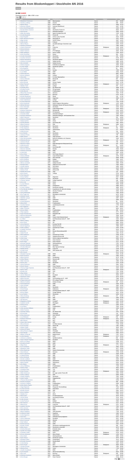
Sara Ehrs (23, 416)
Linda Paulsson (25, 401)
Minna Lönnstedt (25, 162)
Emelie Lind (24, 271)
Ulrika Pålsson (24, 259)
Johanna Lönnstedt (26, 61)
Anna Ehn (23, 231)
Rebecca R (24, 199)
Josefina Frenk (25, 297)
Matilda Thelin (24, 85)
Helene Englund (25, 64)
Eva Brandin (24, 290)
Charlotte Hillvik (25, 113)
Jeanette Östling (25, 311)
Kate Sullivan (24, 422)
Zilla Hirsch (24, 287)
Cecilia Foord (24, 250)
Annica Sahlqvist (25, 75)
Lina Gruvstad (24, 325)
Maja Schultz (24, 40)
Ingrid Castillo (24, 378)
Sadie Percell (24, 233)
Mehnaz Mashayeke (26, 215)
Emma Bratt (24, 313)
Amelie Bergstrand (26, 96)
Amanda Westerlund (26, 360)
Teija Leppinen (25, 211)
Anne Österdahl (25, 106)
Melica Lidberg (25, 220)
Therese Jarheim (25, 180)
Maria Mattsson (25, 234)
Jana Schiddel (24, 285)
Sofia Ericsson (24, 131)
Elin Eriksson (24, 402)
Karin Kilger (24, 241)
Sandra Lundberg (25, 22)
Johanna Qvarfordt (26, 98)
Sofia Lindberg (25, 227)
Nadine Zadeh (24, 327)
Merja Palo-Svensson (26, 92)
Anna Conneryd (25, 420)
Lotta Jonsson (24, 399)
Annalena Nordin (25, 343)
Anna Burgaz (24, 457)
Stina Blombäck (25, 409)
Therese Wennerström (27, 380)
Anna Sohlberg (25, 159)
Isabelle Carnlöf (25, 303)
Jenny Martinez (25, 224)
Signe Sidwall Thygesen (27, 339)
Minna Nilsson (24, 43)
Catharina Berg (25, 355)
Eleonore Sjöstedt (25, 148)
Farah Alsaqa (24, 289)
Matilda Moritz (24, 248)
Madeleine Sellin (25, 348)
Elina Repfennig (25, 350)
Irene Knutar (24, 444)
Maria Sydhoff (24, 362)
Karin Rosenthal (25, 54)
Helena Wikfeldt (25, 155)
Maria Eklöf (24, 203)
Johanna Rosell (25, 141)
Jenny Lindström (25, 217)
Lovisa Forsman (25, 388)
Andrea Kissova (25, 423)
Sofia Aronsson (25, 145)
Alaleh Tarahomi (25, 50)
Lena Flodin (24, 236)
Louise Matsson (25, 183)
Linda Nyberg (24, 443)
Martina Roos (24, 448)
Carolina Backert (25, 204)
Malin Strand (24, 136)
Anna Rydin (24, 436)
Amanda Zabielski (25, 243)
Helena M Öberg (25, 329)
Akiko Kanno (24, 427)
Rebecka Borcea (25, 140)
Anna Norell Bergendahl (27, 28)
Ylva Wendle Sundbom (27, 189)
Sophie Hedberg (25, 376)
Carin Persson (24, 371)
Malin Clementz (25, 261)
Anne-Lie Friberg (25, 341)
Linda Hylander (25, 336)
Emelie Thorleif (25, 425)
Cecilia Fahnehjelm (26, 56)
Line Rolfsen (24, 294)
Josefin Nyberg (25, 166)
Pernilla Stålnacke (25, 247)
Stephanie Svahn (25, 276)
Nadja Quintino (25, 120)
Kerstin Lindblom (25, 359)
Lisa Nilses (24, 306)
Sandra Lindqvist (25, 112)
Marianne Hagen (25, 143)
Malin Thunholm (25, 208)
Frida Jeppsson (25, 127)
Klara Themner (25, 84)
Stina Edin (23, 77)
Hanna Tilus (24, 262)
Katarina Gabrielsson (26, 110)
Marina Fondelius (25, 282)
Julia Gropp (24, 238)
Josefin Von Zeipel (26, 430)
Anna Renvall (24, 82)
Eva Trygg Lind (25, 194)
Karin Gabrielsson (25, 99)
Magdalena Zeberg (26, 301)
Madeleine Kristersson (27, 21)
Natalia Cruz (24, 394)
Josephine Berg (25, 369)
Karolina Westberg (26, 245)
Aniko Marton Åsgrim (26, 385)
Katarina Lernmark (26, 178)
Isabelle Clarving (25, 406)
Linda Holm (24, 152)
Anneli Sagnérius (25, 225)
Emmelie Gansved (26, 441)
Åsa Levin (23, 453)
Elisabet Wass (24, 164)
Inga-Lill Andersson (26, 213)
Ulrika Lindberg (25, 374)
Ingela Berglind (25, 157)
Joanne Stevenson (26, 47)
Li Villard (23, 218)
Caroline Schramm (26, 57)
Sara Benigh (24, 332)
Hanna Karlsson (25, 49)
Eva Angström (24, 68)
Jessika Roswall (25, 446)
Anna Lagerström (25, 353)
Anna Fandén (24, 108)
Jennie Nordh (24, 397)
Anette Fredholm (25, 129)
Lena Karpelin (24, 451)
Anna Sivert (24, 222)
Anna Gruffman (25, 94)
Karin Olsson (24, 437)
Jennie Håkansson (26, 275)
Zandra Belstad (25, 122)
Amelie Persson (25, 390)
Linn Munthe (24, 133)
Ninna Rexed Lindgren (27, 331)
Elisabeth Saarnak (26, 254)
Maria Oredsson (25, 124)
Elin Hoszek (24, 252)
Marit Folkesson (25, 117)
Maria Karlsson (25, 257)
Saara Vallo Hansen (26, 322)
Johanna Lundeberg (26, 338)
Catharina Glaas (25, 413)
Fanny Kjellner (24, 176)
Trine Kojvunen (25, 175)
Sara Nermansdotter (26, 138)
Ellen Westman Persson (27, 38)
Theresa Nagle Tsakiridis (27, 268)
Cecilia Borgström (25, 35)
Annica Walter (24, 210)
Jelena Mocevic (25, 73)
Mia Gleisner (24, 320)
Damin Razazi (24, 266)
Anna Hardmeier (25, 103)
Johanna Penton (25, 134)
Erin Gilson (24, 185)
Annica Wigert (24, 292)
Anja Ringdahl (24, 36)
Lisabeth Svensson (26, 229)
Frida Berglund (25, 126)
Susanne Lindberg (26, 383)
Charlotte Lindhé (25, 432)
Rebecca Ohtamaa (26, 119)
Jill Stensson (24, 299)
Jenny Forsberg (25, 70)
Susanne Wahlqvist (26, 115)
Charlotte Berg (25, 87)
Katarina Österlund (26, 318)
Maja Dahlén (24, 273)
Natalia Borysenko (26, 171)
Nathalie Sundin (25, 196)
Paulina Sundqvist (25, 381)
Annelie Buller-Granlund (27, 29)
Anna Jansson (24, 408)
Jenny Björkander (25, 192)
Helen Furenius (25, 310)
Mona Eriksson (25, 324)
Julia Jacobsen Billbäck (27, 308)
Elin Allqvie (24, 364)
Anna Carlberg (24, 392)
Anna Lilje (23, 182)
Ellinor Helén (24, 269)
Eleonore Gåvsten (25, 26)
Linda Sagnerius (25, 415)
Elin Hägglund (24, 206)
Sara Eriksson (24, 352)
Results (18, 8)
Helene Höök (24, 367)
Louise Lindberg (25, 187)
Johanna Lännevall (26, 150)
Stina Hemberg (25, 296)
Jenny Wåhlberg (25, 366)
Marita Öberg (24, 24)
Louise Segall (24, 66)
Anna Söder (24, 154)
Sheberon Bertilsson (26, 45)
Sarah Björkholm (25, 283)
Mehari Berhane (25, 105)
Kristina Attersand (25, 429)
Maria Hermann (25, 278)
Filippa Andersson (25, 280)
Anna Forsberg (25, 161)
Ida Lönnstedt (24, 63)
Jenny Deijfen (24, 190)
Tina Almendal (24, 240)
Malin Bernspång (25, 33)
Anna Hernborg (25, 357)
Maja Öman (24, 345)
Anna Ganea (24, 173)
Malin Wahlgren (25, 52)
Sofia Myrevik (24, 91)
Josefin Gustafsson (26, 450)
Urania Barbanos (25, 201)
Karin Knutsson (25, 255)
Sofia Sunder (24, 42)
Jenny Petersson (25, 264)
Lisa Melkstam (24, 317)
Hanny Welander (25, 78)
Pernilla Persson (25, 89)
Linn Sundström (25, 346)
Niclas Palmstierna (26, 59)
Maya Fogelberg (25, 411)
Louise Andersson (25, 101)
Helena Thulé (24, 169)
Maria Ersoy (24, 404)
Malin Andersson (25, 373)
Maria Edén (24, 395)
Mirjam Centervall (25, 334)
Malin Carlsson (25, 168)
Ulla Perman (24, 31)
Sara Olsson (24, 80)
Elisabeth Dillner (25, 439)
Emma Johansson (25, 434)
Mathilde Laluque (25, 197)
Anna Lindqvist (25, 147)
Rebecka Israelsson (26, 455)
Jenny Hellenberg (25, 418)
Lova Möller (24, 71)
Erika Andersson (25, 315)
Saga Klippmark (25, 387)
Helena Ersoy (24, 304)
